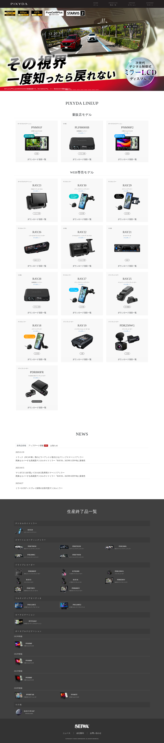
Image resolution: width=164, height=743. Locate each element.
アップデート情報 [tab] (38, 446)
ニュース (66, 733)
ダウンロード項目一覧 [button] (36, 159)
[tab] (37, 159)
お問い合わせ (95, 733)
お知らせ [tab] (54, 446)
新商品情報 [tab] (21, 446)
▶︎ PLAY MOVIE (37, 401)
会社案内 (80, 733)
